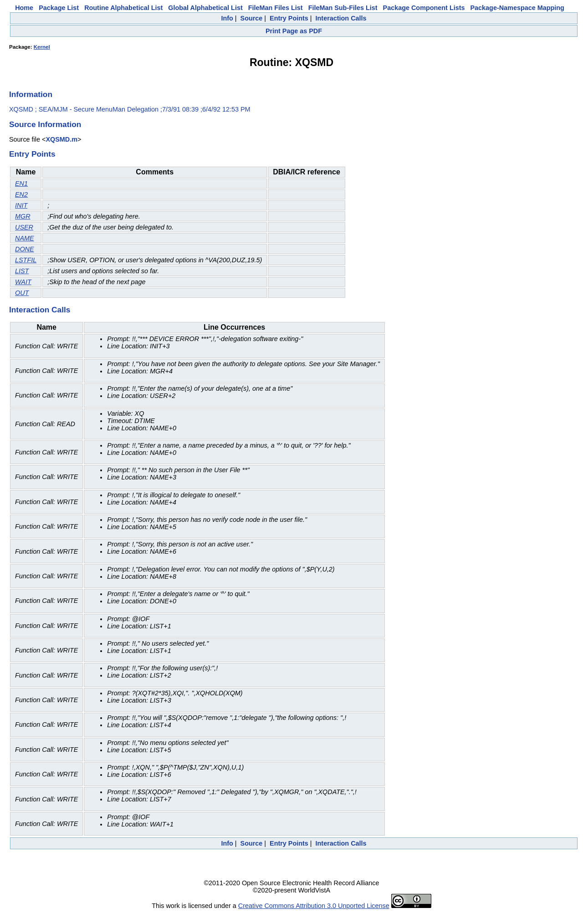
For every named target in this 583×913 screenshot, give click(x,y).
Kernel (42, 47)
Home (24, 7)
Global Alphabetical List (205, 7)
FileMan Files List (275, 7)
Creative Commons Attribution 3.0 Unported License (313, 905)
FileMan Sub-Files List (343, 7)
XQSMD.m (61, 139)
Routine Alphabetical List (123, 7)
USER (24, 227)
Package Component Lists (424, 7)
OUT (22, 292)
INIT (21, 205)
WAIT (23, 282)
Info (227, 18)
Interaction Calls (341, 18)
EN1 (21, 183)
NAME (24, 238)
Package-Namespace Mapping (517, 7)
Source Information (45, 124)
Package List (59, 7)
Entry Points (289, 18)
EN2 (21, 194)
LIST (22, 271)
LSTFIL (25, 260)
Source (251, 18)
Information (30, 94)
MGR (23, 216)
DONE (24, 249)
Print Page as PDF (294, 31)
